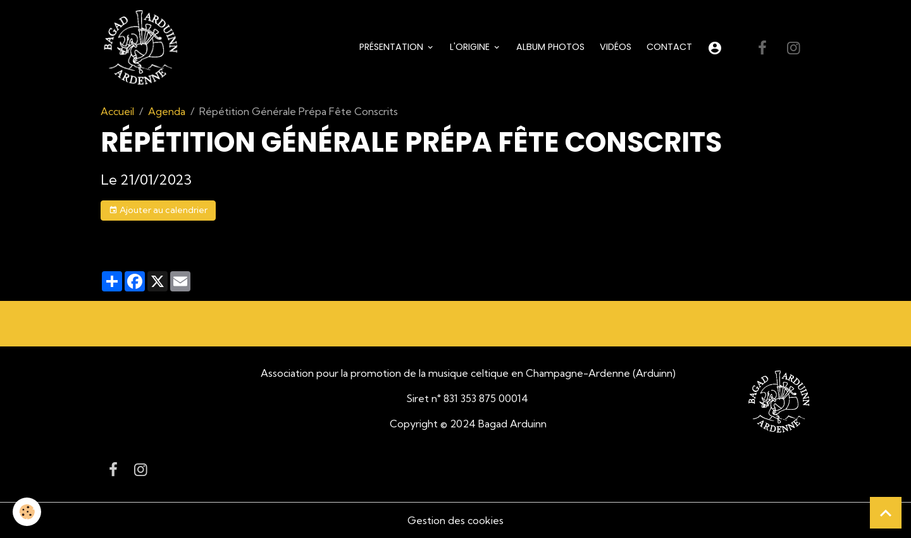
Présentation (392, 46)
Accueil (117, 111)
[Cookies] (27, 512)
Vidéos (615, 46)
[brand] (143, 48)
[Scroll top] (886, 513)
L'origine (471, 46)
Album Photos (550, 46)
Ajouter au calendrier (158, 210)
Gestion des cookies (455, 520)
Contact (669, 46)
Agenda (166, 111)
